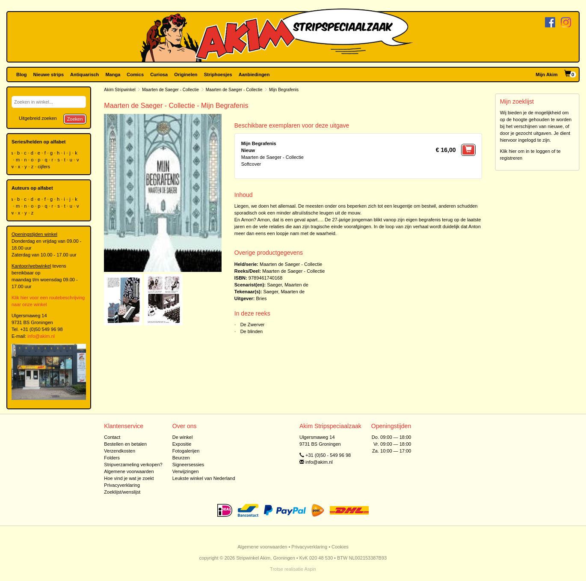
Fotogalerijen (186, 450)
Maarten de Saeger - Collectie (170, 89)
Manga (112, 74)
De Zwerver (252, 324)
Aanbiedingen (254, 74)
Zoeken (75, 119)
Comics (135, 74)
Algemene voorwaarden (129, 471)
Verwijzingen (185, 471)
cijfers (44, 166)
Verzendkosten (119, 450)
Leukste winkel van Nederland (203, 478)
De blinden (251, 331)
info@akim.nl (41, 336)
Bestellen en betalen (125, 444)
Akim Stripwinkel (119, 89)
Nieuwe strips (48, 74)
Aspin (310, 569)
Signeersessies (188, 464)
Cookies (340, 546)
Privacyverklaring (122, 485)
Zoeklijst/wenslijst (122, 492)
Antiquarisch (84, 74)
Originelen (185, 74)
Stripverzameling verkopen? (133, 464)
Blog (21, 74)
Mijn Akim (547, 74)
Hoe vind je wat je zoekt (129, 478)
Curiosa (159, 74)
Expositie (182, 444)
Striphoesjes (218, 74)
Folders (112, 457)
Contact (112, 437)
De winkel (182, 437)
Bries (261, 298)
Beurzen (181, 457)
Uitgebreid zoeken (38, 118)
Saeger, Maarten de (287, 284)
